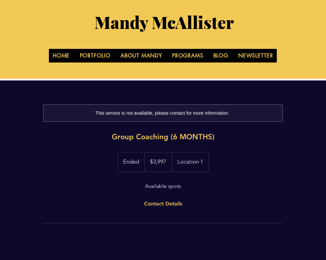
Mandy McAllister (164, 22)
